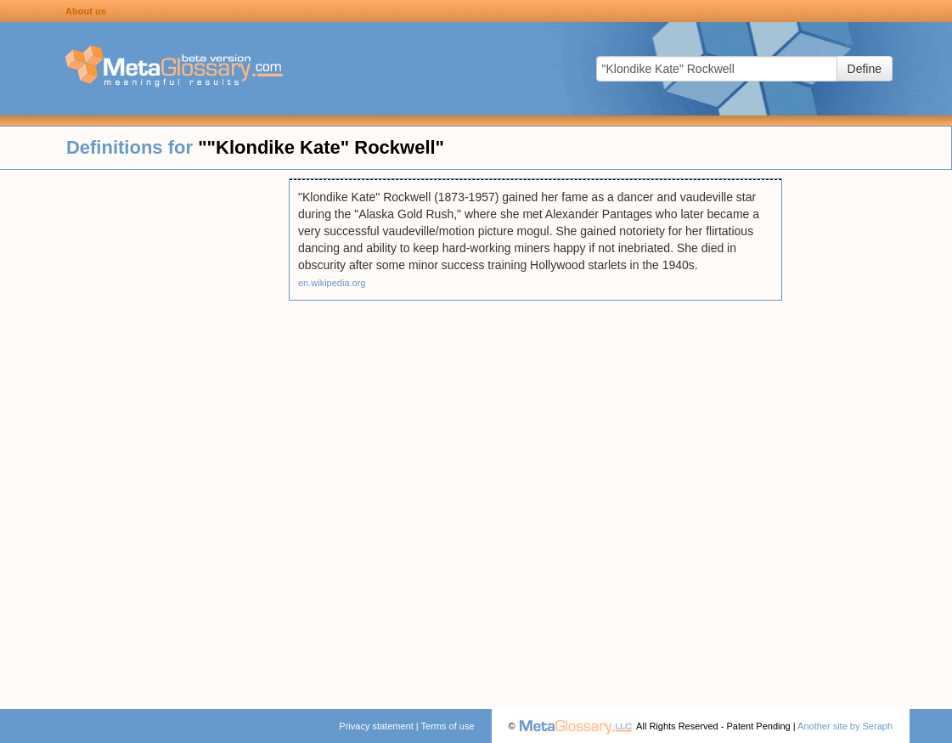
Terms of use (448, 726)
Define (865, 69)
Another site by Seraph (845, 726)
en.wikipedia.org (332, 283)
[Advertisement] (144, 433)
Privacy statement (376, 726)
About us (85, 11)
